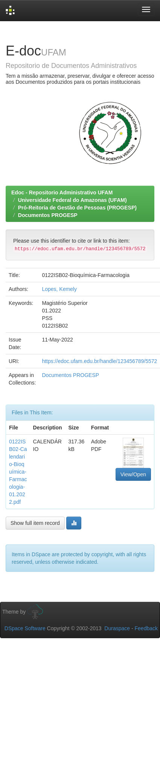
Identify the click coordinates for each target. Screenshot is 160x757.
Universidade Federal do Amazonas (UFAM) (72, 200)
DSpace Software (25, 628)
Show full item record (35, 523)
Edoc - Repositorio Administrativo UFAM (62, 192)
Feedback (146, 628)
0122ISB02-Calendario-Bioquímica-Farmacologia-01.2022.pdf (18, 472)
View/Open (133, 474)
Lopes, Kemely (59, 289)
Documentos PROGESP (48, 215)
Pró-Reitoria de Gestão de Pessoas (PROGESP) (77, 208)
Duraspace (117, 628)
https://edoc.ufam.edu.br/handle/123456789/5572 (99, 361)
